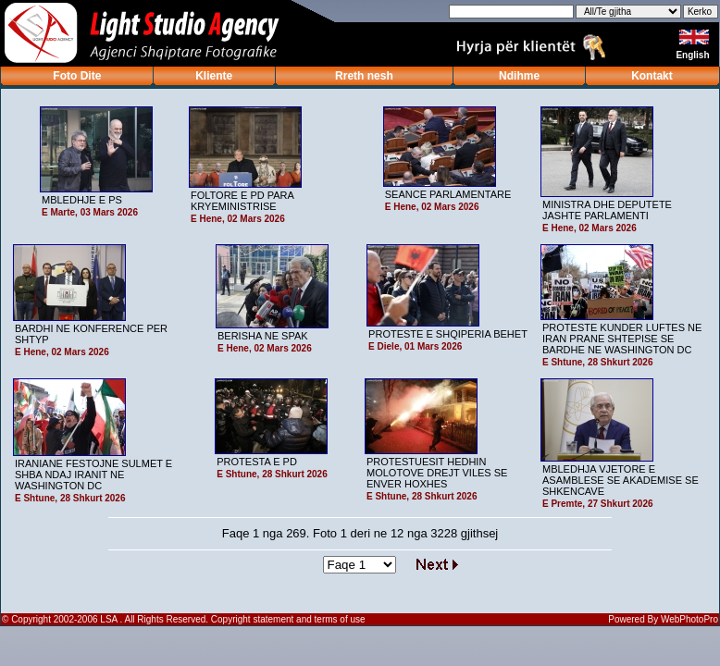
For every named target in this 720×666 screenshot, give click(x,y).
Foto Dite (77, 75)
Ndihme (519, 75)
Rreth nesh (364, 75)
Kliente (213, 75)
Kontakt (652, 75)
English (694, 55)
